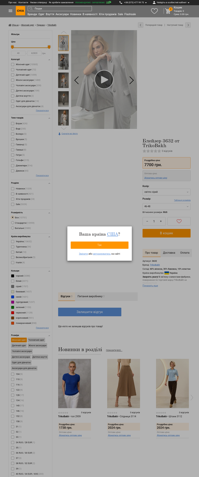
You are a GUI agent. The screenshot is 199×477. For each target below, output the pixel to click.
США (112, 234)
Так (99, 245)
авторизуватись (102, 253)
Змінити (83, 253)
